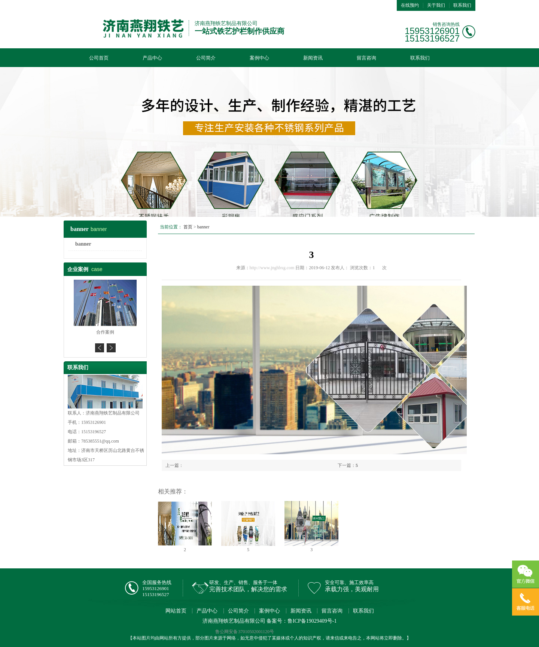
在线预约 (410, 5)
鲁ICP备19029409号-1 (312, 621)
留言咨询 (366, 58)
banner (83, 244)
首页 (187, 227)
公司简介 (206, 58)
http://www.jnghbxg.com (272, 267)
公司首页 (99, 58)
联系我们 (462, 5)
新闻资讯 (313, 58)
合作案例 (105, 332)
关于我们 (436, 5)
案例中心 (259, 58)
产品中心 (152, 58)
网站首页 (175, 611)
